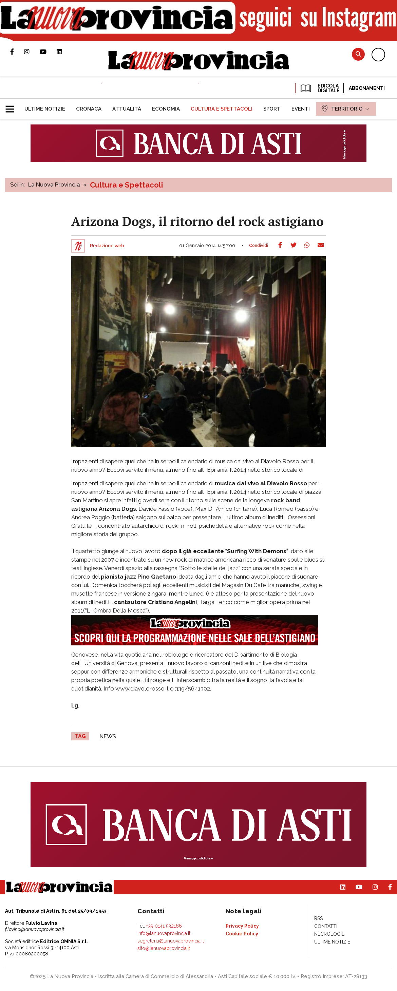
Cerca (358, 54)
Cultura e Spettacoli (126, 184)
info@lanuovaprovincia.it (163, 933)
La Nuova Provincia (54, 184)
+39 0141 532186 (164, 926)
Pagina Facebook (17, 51)
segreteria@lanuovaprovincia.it (170, 941)
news (107, 736)
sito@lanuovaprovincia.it (163, 948)
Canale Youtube (48, 51)
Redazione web (107, 246)
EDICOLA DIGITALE (319, 88)
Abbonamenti (367, 88)
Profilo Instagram (32, 51)
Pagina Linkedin (64, 51)
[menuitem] (45, 109)
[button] (12, 106)
